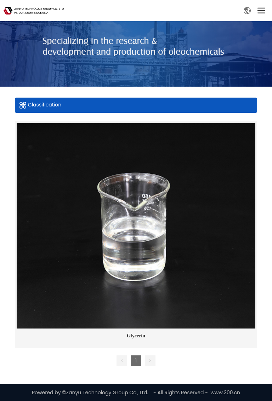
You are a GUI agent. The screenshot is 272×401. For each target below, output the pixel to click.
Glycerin (136, 335)
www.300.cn (225, 392)
